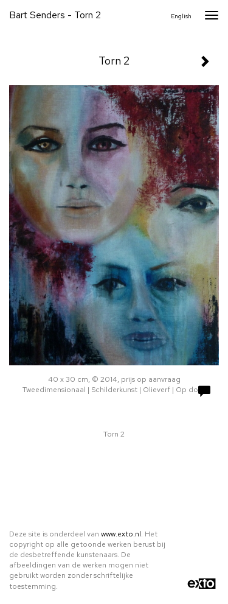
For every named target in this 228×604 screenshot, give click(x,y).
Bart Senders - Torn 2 (55, 15)
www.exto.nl (121, 534)
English (181, 16)
